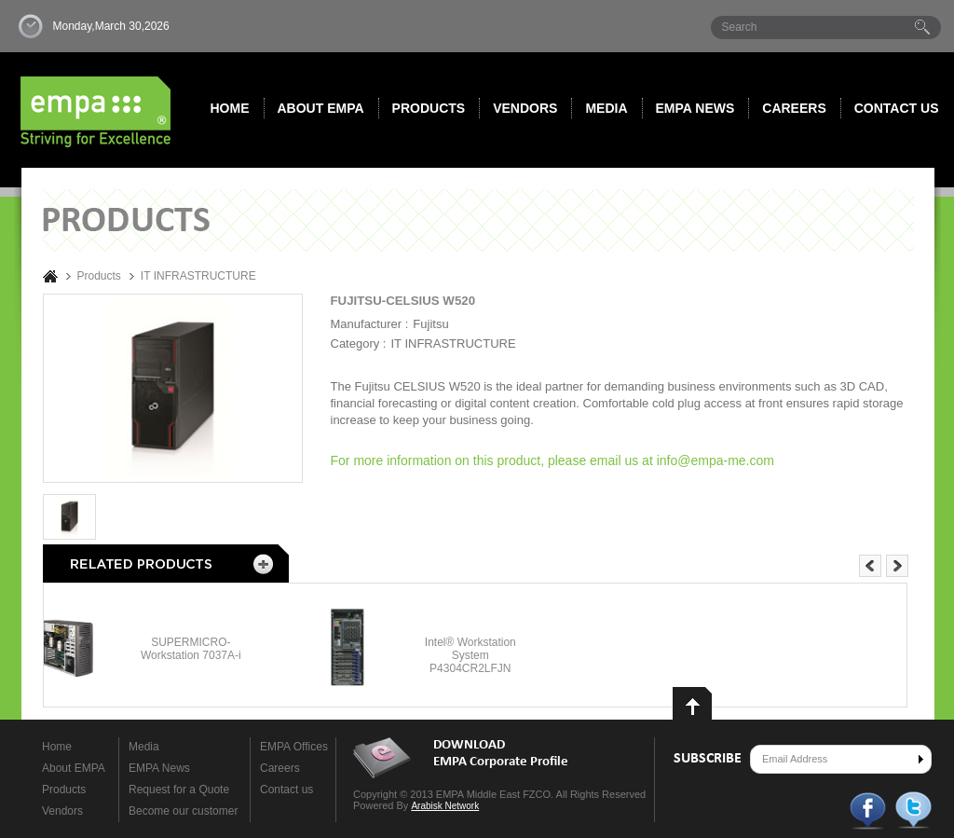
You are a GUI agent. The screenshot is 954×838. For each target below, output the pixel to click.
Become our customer (183, 810)
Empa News (695, 108)
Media (606, 108)
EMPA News (159, 768)
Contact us (896, 108)
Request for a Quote (179, 789)
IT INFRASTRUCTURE (198, 276)
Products (429, 108)
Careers (793, 108)
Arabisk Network (445, 806)
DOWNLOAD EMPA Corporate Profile (500, 753)
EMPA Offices (294, 746)
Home (230, 108)
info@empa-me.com (715, 460)
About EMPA (321, 108)
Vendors (525, 108)
